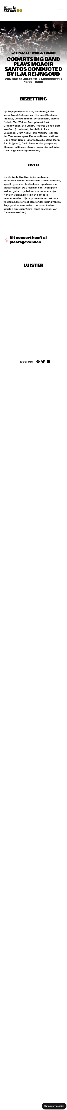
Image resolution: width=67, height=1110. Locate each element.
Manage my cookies (54, 1106)
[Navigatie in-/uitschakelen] (60, 8)
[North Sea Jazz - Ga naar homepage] (13, 8)
